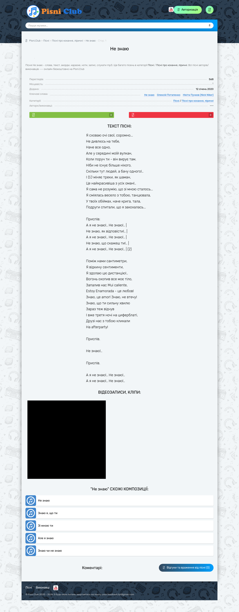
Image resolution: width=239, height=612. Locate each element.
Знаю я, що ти (47, 513)
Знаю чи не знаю (50, 550)
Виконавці (42, 587)
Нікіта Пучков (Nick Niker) (198, 94)
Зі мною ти (45, 525)
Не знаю (91, 40)
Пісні (151, 65)
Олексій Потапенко (168, 94)
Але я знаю (46, 538)
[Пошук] (210, 25)
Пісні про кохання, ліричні (171, 65)
